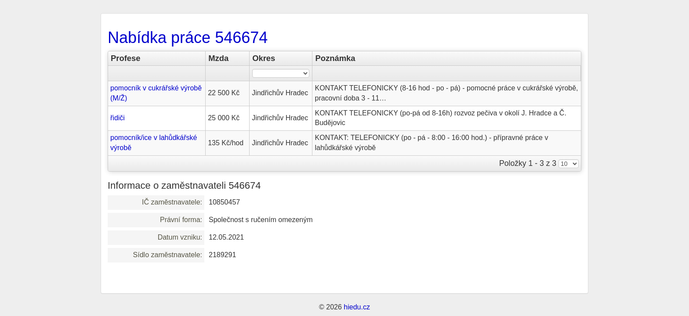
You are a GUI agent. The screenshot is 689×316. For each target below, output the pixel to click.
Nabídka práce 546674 (188, 38)
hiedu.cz (357, 307)
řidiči (117, 118)
